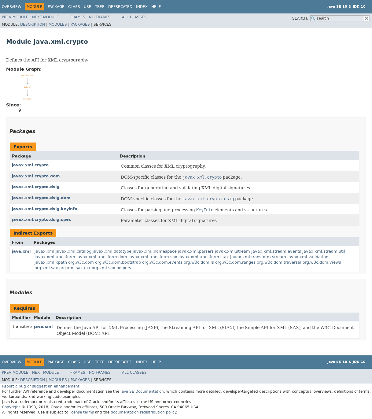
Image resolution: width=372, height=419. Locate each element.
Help (156, 7)
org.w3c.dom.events (162, 262)
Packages (80, 24)
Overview (11, 7)
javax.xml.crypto (30, 165)
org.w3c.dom (81, 262)
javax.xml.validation (307, 256)
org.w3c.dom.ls (199, 262)
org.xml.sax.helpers (111, 267)
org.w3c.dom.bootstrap (118, 262)
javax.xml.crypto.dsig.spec (41, 219)
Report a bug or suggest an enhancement (40, 386)
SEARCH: (300, 18)
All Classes (134, 17)
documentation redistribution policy (143, 412)
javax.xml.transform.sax (152, 256)
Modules (58, 24)
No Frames (100, 17)
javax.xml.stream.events (276, 251)
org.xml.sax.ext (74, 267)
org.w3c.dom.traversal (279, 262)
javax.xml (44, 251)
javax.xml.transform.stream (258, 256)
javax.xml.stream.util (323, 251)
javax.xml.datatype (112, 251)
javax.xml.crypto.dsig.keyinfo (44, 208)
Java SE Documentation (142, 391)
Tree (100, 7)
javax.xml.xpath (51, 262)
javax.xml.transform (55, 256)
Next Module (45, 17)
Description (32, 24)
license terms (81, 412)
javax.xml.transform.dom (101, 256)
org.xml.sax (46, 267)
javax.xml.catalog (73, 251)
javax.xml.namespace (155, 251)
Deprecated (120, 7)
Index (142, 7)
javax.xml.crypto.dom (36, 176)
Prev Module (15, 17)
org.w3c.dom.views (322, 262)
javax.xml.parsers (196, 251)
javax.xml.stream (232, 251)
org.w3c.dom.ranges (235, 262)
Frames (77, 17)
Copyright (11, 407)
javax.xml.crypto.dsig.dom (41, 197)
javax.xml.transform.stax (204, 256)
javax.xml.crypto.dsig (35, 186)
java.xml (21, 251)
